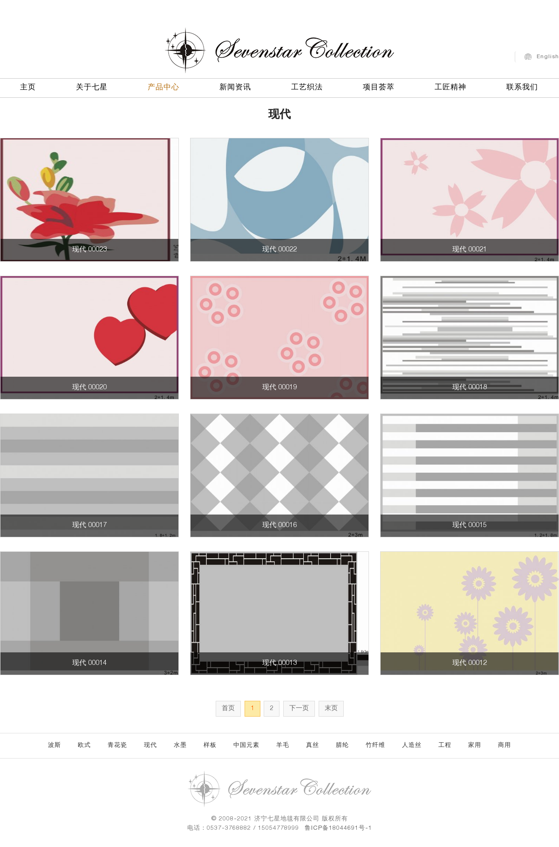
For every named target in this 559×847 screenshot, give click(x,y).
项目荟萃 (379, 86)
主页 (28, 86)
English (548, 55)
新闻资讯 (235, 86)
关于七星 (92, 86)
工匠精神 (450, 86)
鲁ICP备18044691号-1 (338, 829)
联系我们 (522, 86)
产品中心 (163, 86)
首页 (228, 708)
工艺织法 (307, 86)
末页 (331, 708)
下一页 (299, 708)
